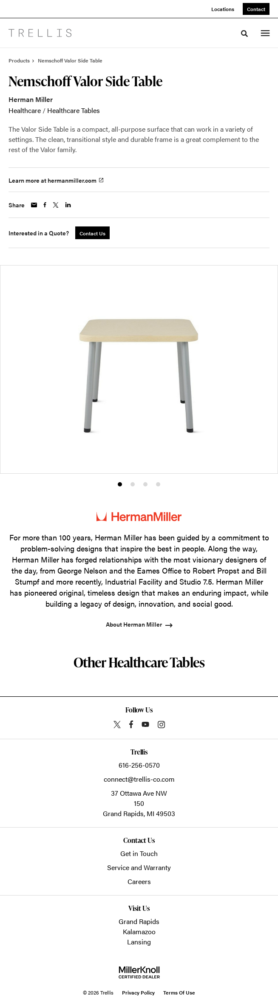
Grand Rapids (139, 921)
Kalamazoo (139, 931)
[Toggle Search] (244, 33)
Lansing (139, 942)
